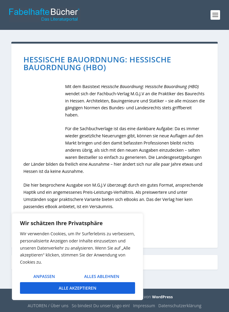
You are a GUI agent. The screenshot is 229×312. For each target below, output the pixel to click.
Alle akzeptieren (77, 288)
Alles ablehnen (101, 276)
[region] (77, 256)
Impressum (144, 305)
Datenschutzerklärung (179, 305)
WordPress (162, 296)
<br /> (44, 122)
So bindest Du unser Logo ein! (101, 305)
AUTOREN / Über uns (48, 305)
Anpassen (44, 276)
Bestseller (88, 157)
